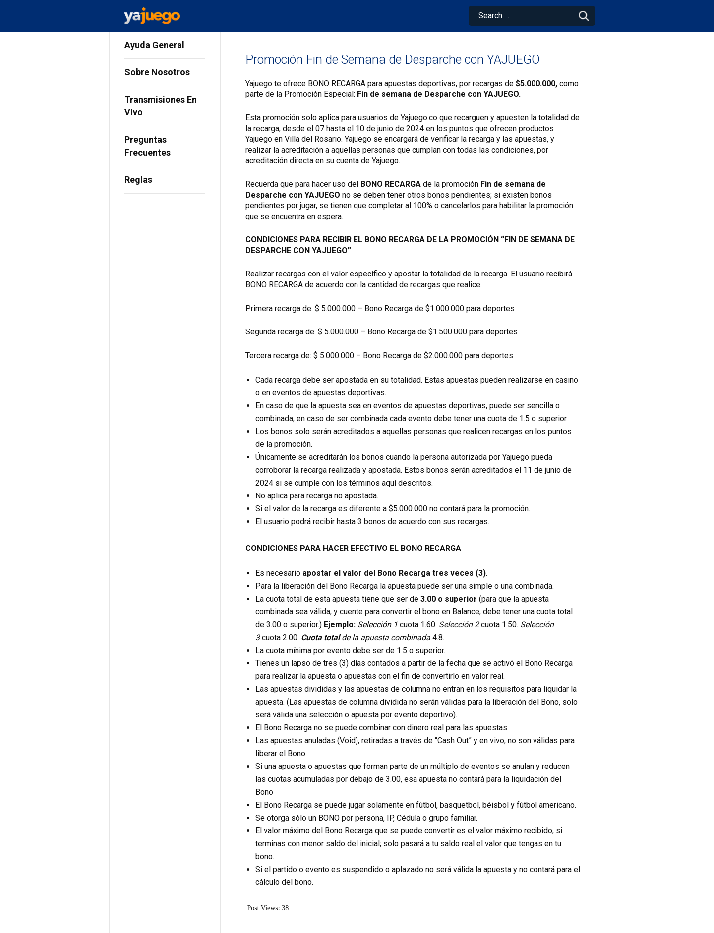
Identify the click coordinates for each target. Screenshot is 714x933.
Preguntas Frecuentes (147, 146)
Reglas (138, 179)
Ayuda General (154, 45)
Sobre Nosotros (157, 72)
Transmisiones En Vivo (160, 105)
